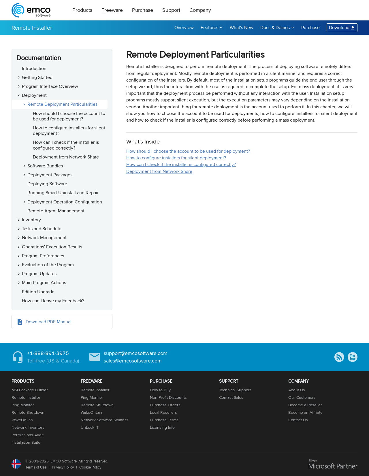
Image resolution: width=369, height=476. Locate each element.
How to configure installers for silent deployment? (69, 130)
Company (200, 10)
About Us (296, 390)
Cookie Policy (90, 467)
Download (339, 27)
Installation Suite (26, 442)
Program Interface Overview (50, 86)
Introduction (34, 68)
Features (209, 27)
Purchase (142, 10)
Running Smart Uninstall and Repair (63, 192)
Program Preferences (43, 255)
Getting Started (37, 77)
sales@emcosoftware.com (133, 360)
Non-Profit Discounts (168, 397)
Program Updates (39, 273)
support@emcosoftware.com (135, 353)
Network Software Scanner (104, 420)
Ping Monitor (23, 405)
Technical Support (235, 390)
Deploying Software (47, 183)
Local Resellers (163, 412)
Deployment (34, 95)
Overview (184, 27)
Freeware (112, 10)
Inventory (31, 219)
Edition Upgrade (38, 291)
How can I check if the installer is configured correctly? (66, 145)
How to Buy (160, 390)
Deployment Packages (49, 174)
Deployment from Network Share (66, 157)
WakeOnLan (22, 420)
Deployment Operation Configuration (64, 202)
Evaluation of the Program (48, 264)
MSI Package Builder (30, 390)
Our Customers (302, 397)
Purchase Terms (164, 420)
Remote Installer (32, 27)
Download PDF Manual (48, 321)
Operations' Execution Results (52, 246)
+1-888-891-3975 (48, 353)
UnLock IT (90, 427)
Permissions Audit (28, 435)
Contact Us (298, 420)
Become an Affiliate (305, 412)
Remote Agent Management (55, 210)
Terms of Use (35, 467)
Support (171, 10)
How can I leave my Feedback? (53, 300)
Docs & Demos (275, 27)
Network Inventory (28, 427)
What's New (241, 27)
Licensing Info (162, 427)
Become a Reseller (305, 405)
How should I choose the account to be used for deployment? (69, 116)
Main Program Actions (44, 282)
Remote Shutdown (28, 412)
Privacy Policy (63, 467)
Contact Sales (231, 397)
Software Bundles (45, 166)
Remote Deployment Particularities (62, 104)
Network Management (44, 237)
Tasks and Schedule (41, 228)
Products (82, 10)
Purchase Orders (165, 405)
